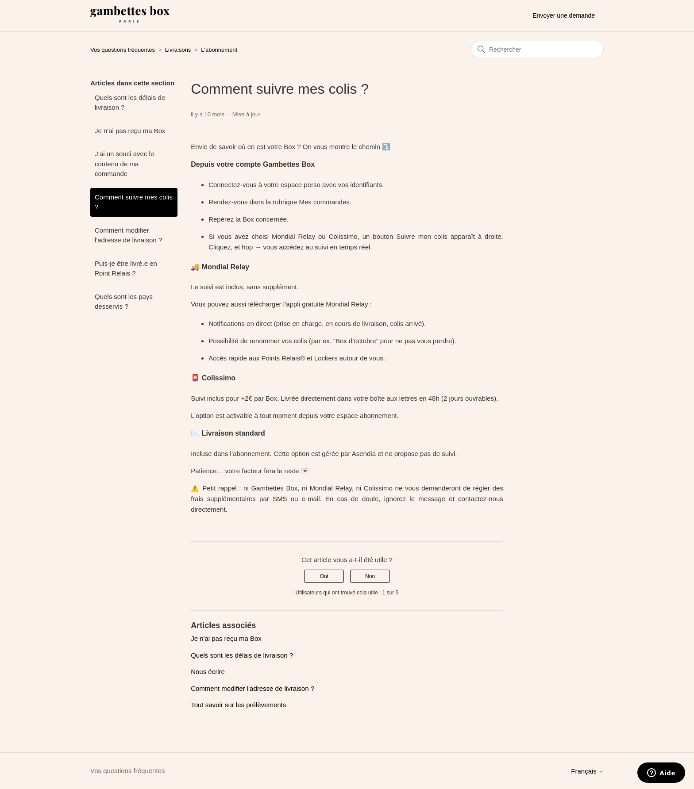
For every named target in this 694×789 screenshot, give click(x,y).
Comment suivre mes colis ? (134, 202)
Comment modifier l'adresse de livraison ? (128, 235)
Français (587, 771)
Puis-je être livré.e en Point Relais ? (126, 268)
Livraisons (178, 49)
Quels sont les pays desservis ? (124, 301)
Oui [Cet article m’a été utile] (324, 576)
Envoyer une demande (563, 15)
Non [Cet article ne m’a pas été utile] (370, 576)
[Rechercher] (537, 49)
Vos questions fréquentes (122, 49)
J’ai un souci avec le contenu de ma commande (124, 163)
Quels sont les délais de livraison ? (130, 102)
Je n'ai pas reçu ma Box (130, 130)
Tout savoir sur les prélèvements (238, 705)
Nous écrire (208, 671)
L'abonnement (219, 49)
